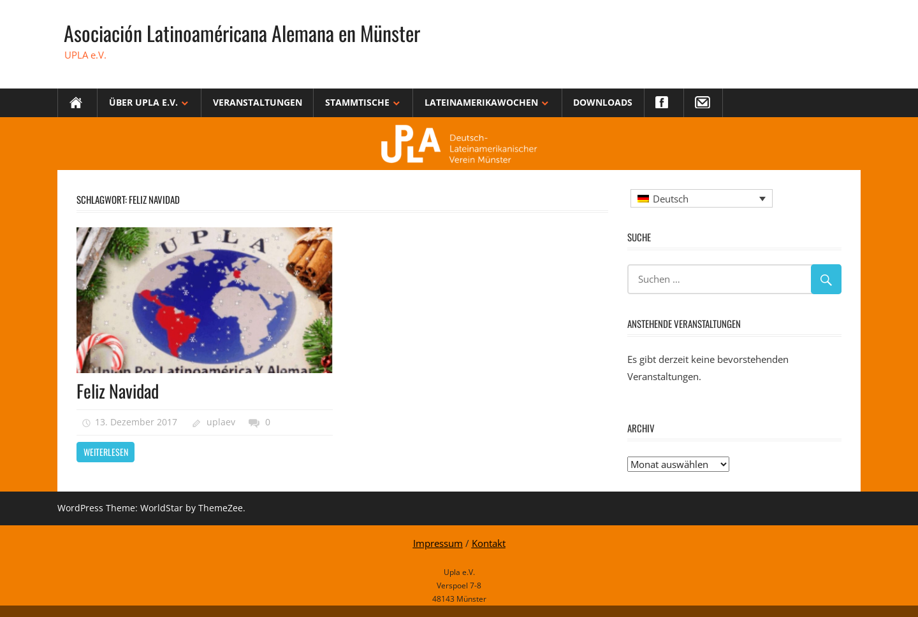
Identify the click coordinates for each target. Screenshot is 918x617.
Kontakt (489, 543)
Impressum (438, 543)
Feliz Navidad (117, 391)
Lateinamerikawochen (481, 102)
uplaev (221, 422)
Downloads (602, 102)
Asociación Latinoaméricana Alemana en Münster (242, 33)
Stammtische (357, 102)
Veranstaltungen (257, 102)
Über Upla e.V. (143, 102)
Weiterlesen (106, 451)
